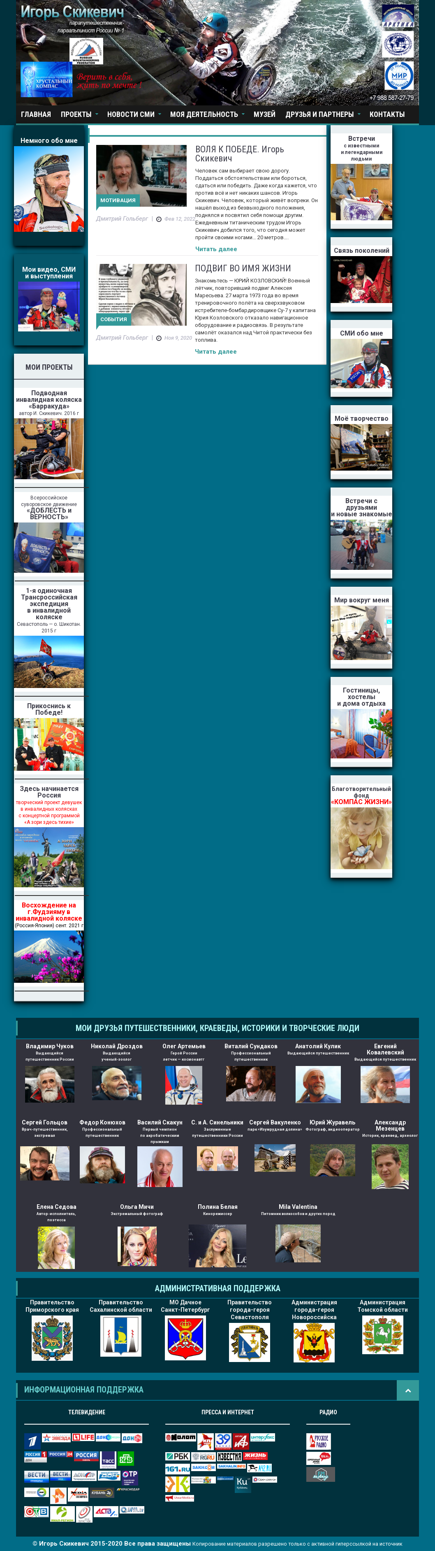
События (113, 319)
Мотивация (118, 200)
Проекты (76, 114)
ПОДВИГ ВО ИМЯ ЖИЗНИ (243, 268)
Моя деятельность (204, 114)
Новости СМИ (131, 114)
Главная (36, 114)
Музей (264, 114)
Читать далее (216, 249)
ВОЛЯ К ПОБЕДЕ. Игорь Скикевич (239, 153)
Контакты (387, 114)
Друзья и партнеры (319, 114)
